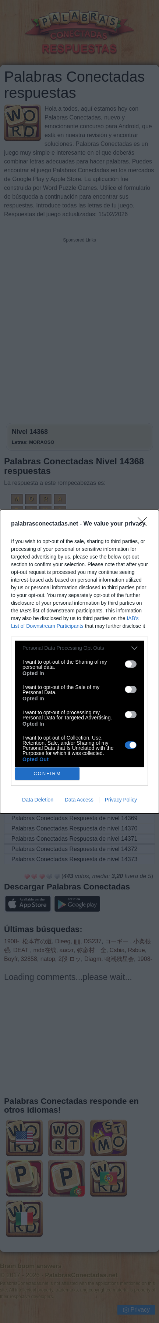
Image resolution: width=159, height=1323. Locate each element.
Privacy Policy (121, 800)
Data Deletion (37, 800)
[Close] (145, 524)
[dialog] (79, 662)
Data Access (79, 800)
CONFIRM (47, 773)
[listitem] (79, 648)
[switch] (131, 664)
